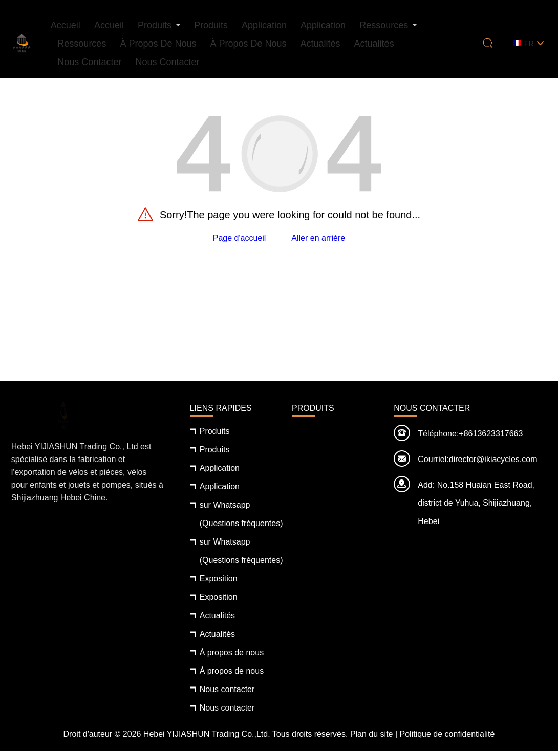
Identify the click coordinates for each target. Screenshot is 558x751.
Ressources (383, 25)
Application (264, 25)
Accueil (65, 25)
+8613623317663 (491, 433)
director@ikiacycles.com (493, 459)
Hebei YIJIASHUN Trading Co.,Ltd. (206, 733)
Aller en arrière (318, 238)
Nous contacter (89, 62)
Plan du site (371, 733)
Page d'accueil (239, 238)
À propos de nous (158, 43)
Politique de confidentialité (447, 733)
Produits (154, 25)
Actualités (320, 43)
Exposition (219, 578)
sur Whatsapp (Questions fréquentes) (241, 514)
